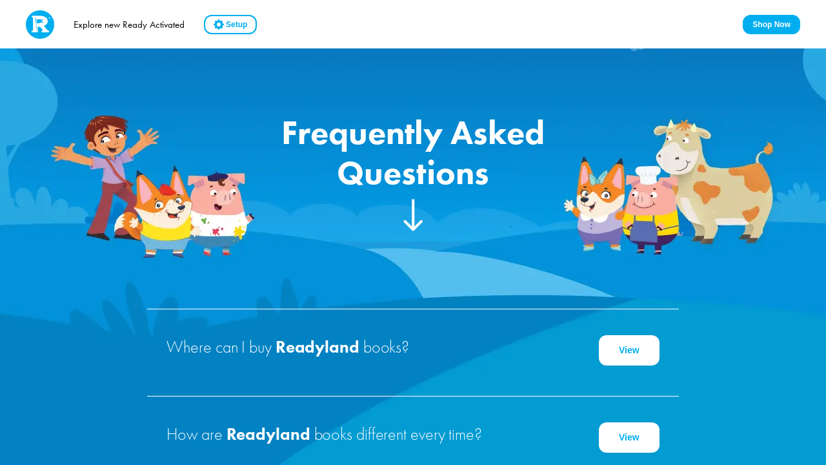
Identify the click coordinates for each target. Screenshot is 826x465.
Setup (230, 24)
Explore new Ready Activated (129, 24)
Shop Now (771, 24)
